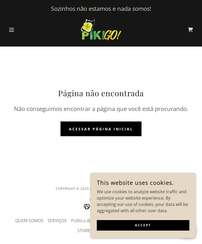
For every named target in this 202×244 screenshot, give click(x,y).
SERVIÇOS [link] (57, 220)
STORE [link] (83, 230)
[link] (101, 29)
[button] (20, 29)
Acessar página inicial (101, 128)
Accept (143, 225)
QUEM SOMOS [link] (29, 220)
